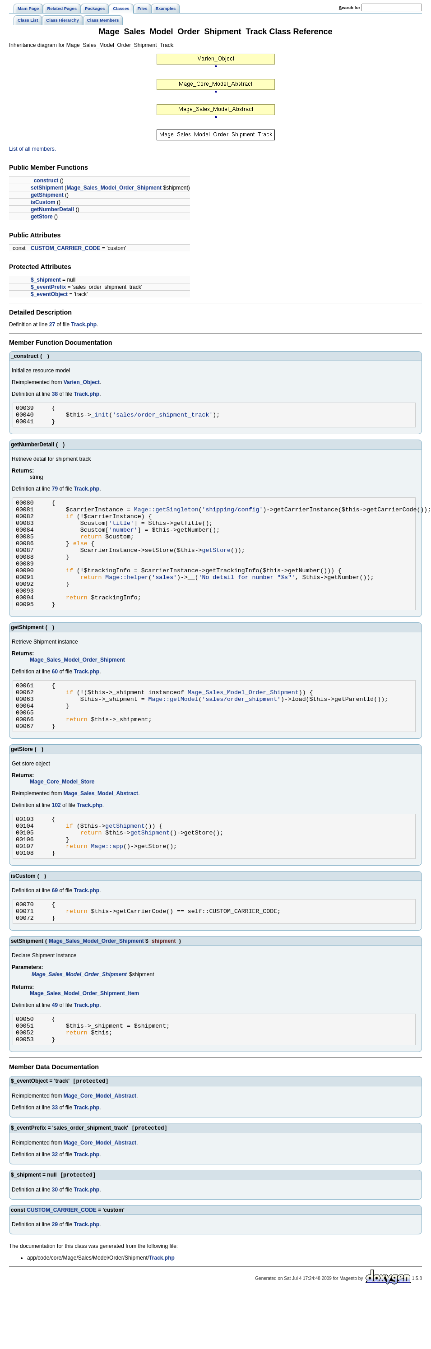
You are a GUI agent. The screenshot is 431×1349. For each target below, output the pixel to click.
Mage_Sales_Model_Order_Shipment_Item (84, 1041)
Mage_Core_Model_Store (62, 817)
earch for (349, 7)
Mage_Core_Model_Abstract (100, 1149)
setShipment (47, 188)
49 (55, 1052)
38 (55, 394)
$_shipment (46, 280)
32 (55, 1209)
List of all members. (32, 149)
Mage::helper (126, 597)
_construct (44, 180)
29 (55, 1280)
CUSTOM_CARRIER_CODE (65, 248)
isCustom (43, 202)
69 (55, 934)
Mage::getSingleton (166, 516)
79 (55, 493)
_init (100, 417)
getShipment (47, 195)
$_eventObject (49, 294)
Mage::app (107, 888)
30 (55, 1245)
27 (52, 324)
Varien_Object (82, 382)
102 (56, 840)
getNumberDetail (52, 209)
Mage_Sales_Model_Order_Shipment (114, 188)
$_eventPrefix (48, 287)
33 (55, 1161)
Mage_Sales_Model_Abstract (101, 828)
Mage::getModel (173, 728)
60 (55, 697)
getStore (42, 216)
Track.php (84, 324)
